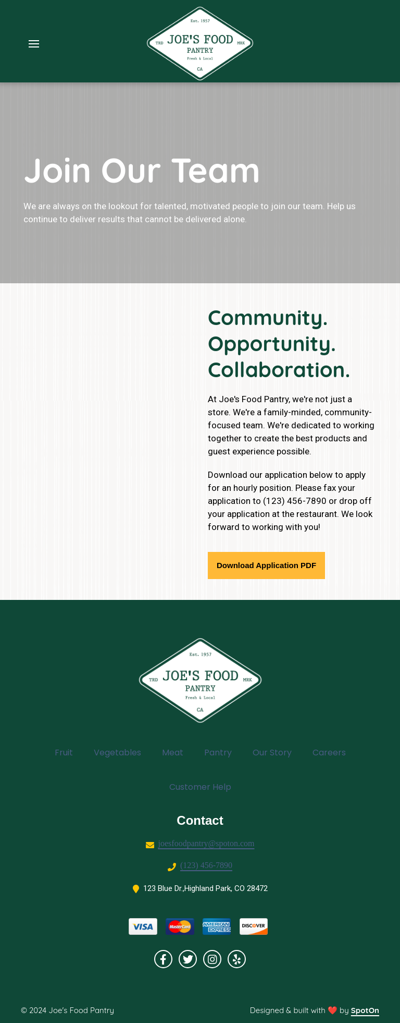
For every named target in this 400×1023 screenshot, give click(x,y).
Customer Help (203, 786)
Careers (332, 752)
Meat (176, 752)
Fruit (67, 752)
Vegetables (120, 752)
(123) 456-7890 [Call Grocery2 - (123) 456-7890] (206, 865)
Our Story (275, 752)
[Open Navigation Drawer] (34, 44)
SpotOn (365, 1010)
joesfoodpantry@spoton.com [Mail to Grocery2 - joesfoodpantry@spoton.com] (206, 843)
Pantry (221, 752)
